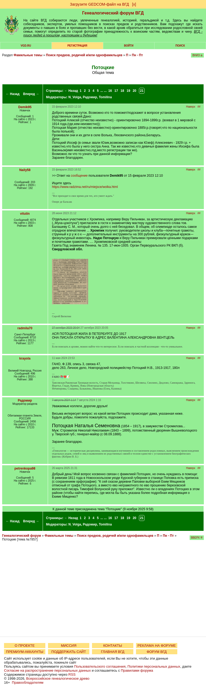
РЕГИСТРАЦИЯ (77, 45)
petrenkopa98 (24, 468)
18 (122, 91)
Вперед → (31, 94)
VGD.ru (26, 45)
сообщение (79, 175)
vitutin (25, 213)
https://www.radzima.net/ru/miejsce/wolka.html (85, 187)
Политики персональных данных (153, 666)
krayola (25, 358)
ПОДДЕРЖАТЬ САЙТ (69, 652)
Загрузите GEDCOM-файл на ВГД (99, 4)
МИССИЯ (68, 646)
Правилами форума (137, 670)
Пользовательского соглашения (100, 666)
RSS (72, 674)
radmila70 (24, 328)
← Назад (13, 94)
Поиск (180, 45)
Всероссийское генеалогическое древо (58, 678)
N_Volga (74, 97)
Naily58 (25, 170)
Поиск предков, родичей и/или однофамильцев (84, 55)
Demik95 (24, 107)
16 (110, 91)
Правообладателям (27, 682)
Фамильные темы (28, 55)
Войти (128, 45)
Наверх (190, 106)
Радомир (90, 97)
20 (134, 91)
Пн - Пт (137, 55)
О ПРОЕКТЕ (25, 646)
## (198, 106)
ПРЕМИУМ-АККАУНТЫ (24, 652)
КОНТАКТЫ (112, 646)
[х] (134, 4)
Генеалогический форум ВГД (113, 13)
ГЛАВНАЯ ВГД (112, 652)
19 (128, 91)
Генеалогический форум (21, 536)
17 (116, 91)
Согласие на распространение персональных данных (47, 670)
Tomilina (105, 97)
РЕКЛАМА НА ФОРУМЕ (156, 646)
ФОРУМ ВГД (157, 652)
